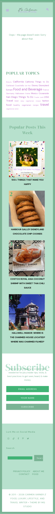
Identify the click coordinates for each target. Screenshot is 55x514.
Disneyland (44, 85)
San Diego (12, 97)
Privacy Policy (21, 471)
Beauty (9, 82)
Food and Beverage (27, 89)
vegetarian (10, 109)
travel (44, 104)
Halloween (19, 93)
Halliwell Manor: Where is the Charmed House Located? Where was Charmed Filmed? (27, 337)
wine (16, 109)
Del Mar (28, 86)
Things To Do (25, 97)
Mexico (34, 93)
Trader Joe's (39, 97)
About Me (38, 471)
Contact (24, 474)
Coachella (19, 85)
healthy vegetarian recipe (26, 105)
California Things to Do (37, 81)
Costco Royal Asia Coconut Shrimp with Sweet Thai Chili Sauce (27, 283)
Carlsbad (10, 85)
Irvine (27, 93)
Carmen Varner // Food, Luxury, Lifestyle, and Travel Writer (28, 498)
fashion (45, 100)
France (46, 90)
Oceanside (44, 93)
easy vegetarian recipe (31, 101)
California (18, 81)
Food (35, 474)
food (8, 105)
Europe (9, 89)
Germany (10, 93)
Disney (35, 85)
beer (17, 101)
